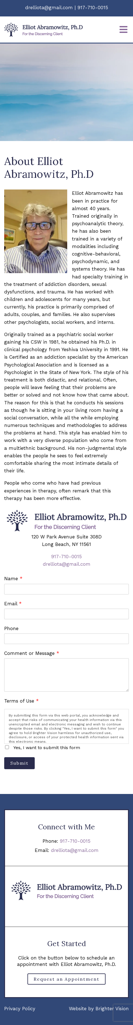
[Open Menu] (123, 29)
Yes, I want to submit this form (46, 747)
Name (13, 578)
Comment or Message (31, 653)
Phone (11, 628)
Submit (19, 763)
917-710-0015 (66, 556)
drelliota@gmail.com (66, 564)
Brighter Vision (112, 1008)
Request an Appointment (66, 979)
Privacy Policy (19, 1008)
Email (13, 603)
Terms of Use (21, 701)
